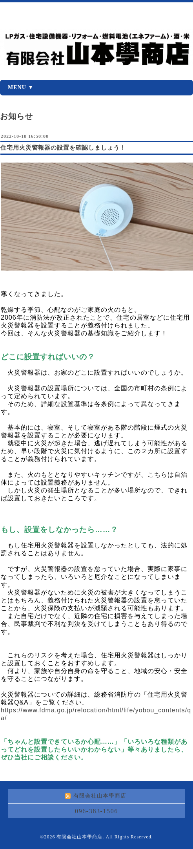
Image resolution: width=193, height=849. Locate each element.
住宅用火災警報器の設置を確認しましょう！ (63, 148)
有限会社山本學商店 (79, 837)
